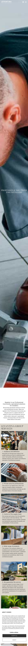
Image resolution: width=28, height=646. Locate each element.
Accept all (14, 635)
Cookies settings (14, 632)
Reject (14, 640)
